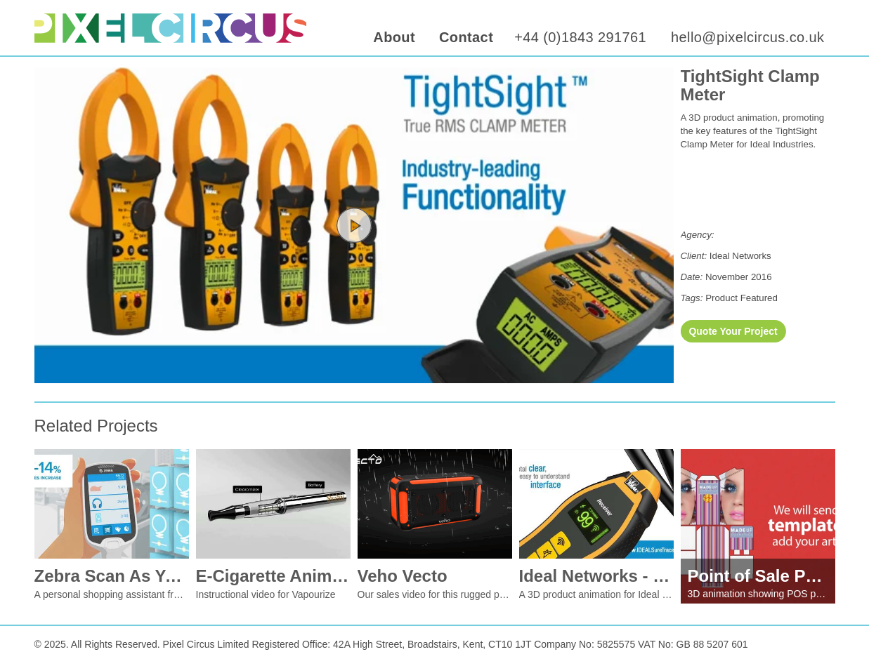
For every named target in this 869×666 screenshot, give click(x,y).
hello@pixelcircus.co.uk (747, 37)
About (394, 37)
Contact (466, 37)
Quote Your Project (732, 331)
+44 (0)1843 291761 (580, 37)
